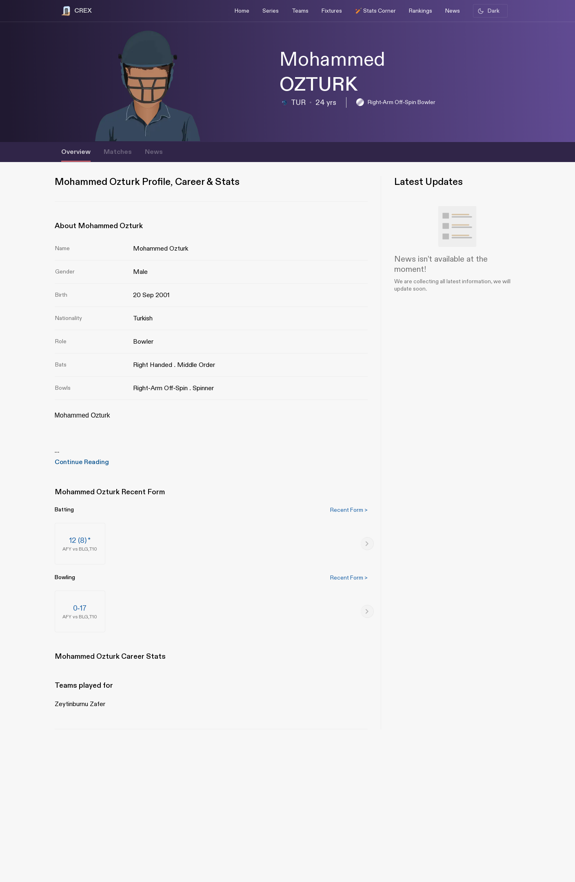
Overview (76, 152)
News (154, 152)
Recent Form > (349, 510)
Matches (118, 152)
